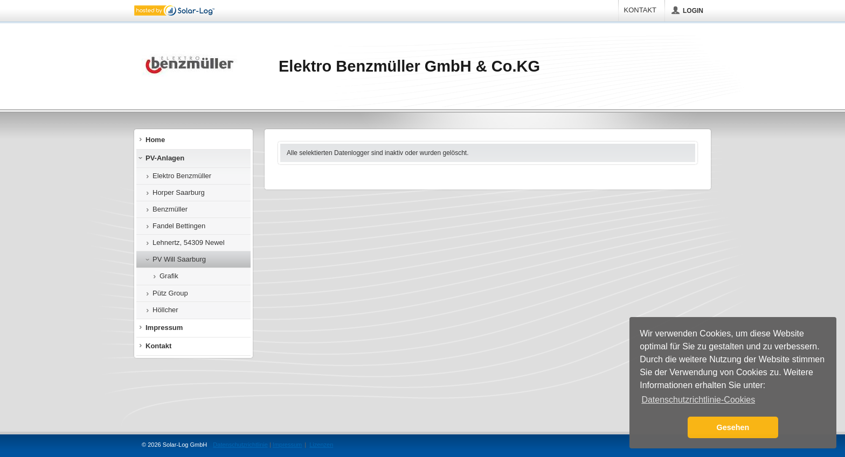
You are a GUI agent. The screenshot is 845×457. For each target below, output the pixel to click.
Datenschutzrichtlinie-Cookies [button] (698, 399)
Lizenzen (321, 444)
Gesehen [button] (733, 427)
